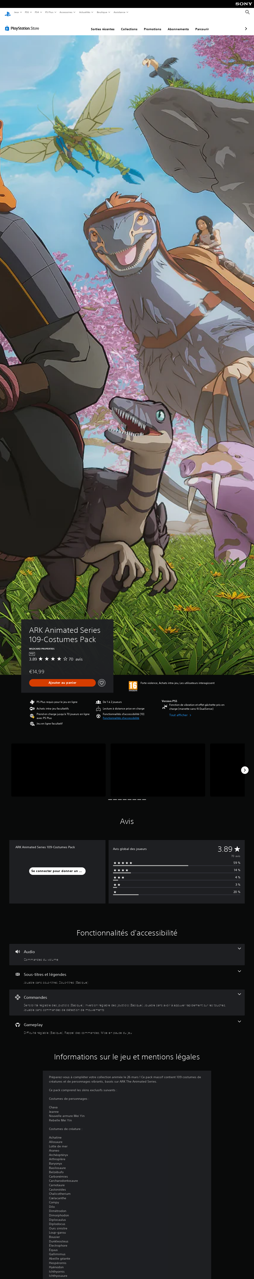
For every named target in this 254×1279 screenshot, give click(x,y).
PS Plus (49, 12)
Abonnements (155, 25)
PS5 (27, 12)
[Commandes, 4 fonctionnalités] (127, 998)
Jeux (16, 12)
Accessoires (66, 12)
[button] (121, 714)
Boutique (102, 12)
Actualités (84, 12)
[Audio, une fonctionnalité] (127, 950)
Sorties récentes (79, 25)
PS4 (37, 12)
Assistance (119, 12)
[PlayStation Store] (23, 24)
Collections (106, 25)
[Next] (244, 766)
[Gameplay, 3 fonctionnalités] (127, 1023)
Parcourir (178, 25)
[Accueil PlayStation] (7, 12)
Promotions (129, 25)
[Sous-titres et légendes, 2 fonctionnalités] (127, 973)
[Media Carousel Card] (58, 765)
